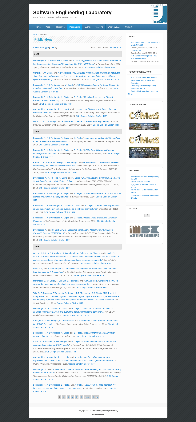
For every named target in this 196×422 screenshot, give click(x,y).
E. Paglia (78, 97)
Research (60, 27)
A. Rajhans (70, 293)
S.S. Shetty (97, 293)
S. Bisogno (95, 253)
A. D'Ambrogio (53, 85)
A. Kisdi (76, 60)
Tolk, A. (36, 293)
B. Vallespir (58, 162)
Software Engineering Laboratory (105, 411)
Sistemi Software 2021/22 (140, 182)
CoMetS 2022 (136, 50)
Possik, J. (37, 162)
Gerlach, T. (38, 73)
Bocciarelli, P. (39, 85)
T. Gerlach (61, 281)
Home (38, 27)
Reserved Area (98, 414)
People (49, 27)
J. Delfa (64, 60)
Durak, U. (37, 121)
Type (46, 47)
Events (88, 27)
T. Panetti (78, 109)
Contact (128, 27)
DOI (86, 67)
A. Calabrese (83, 253)
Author (36, 47)
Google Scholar (96, 67)
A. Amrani (47, 162)
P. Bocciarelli (54, 60)
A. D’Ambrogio (64, 73)
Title (42, 47)
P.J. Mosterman (83, 293)
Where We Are (114, 27)
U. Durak (48, 73)
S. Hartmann (73, 281)
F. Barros (45, 293)
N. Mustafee (84, 320)
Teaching (99, 27)
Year (52, 47)
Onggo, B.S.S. (39, 253)
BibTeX (113, 47)
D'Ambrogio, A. (40, 60)
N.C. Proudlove (55, 253)
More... (130, 94)
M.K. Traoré (108, 293)
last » (95, 397)
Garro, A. (37, 341)
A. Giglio (65, 97)
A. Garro (63, 178)
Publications (74, 27)
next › (87, 397)
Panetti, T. (37, 268)
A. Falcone (53, 178)
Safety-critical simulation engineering (92, 121)
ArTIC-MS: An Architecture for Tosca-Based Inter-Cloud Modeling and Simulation (144, 80)
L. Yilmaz (54, 296)
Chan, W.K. (38, 320)
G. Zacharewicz (90, 162)
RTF (119, 47)
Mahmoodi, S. (39, 281)
